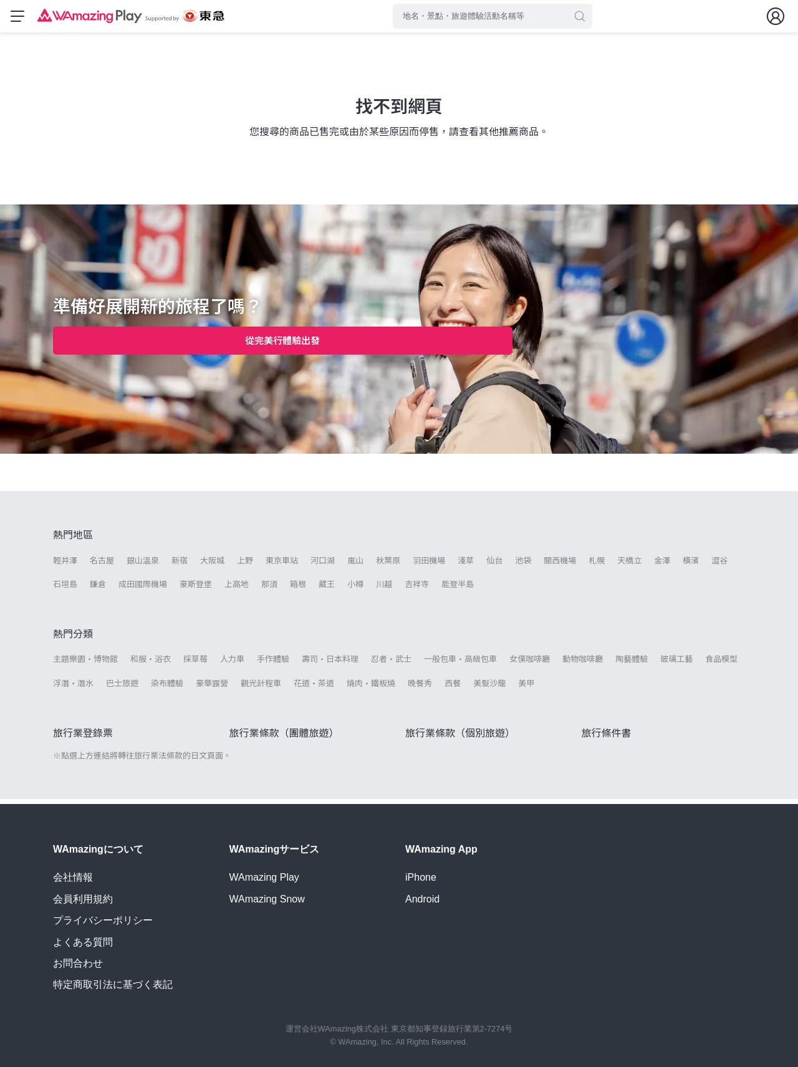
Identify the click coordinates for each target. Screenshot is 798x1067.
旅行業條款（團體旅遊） (284, 738)
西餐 (453, 688)
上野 (245, 565)
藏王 (327, 589)
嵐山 (355, 565)
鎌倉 (98, 589)
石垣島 (65, 589)
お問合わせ (78, 963)
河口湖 (322, 565)
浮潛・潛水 (73, 688)
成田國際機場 (142, 589)
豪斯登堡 (196, 589)
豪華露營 (212, 688)
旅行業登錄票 (83, 738)
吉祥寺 (417, 589)
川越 (384, 589)
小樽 (355, 589)
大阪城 (212, 565)
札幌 (597, 565)
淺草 (466, 565)
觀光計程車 (261, 688)
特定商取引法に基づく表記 (113, 985)
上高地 (236, 589)
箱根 (298, 589)
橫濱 (691, 565)
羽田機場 (429, 565)
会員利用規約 (83, 899)
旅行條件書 (607, 738)
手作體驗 (273, 664)
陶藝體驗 (631, 664)
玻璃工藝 (676, 664)
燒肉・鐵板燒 (371, 688)
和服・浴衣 (150, 664)
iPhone (420, 878)
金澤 (662, 565)
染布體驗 (167, 688)
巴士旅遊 (122, 688)
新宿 (179, 565)
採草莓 (195, 664)
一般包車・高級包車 (460, 664)
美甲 (526, 688)
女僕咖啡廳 (529, 664)
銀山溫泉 (143, 565)
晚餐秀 (420, 688)
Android (422, 899)
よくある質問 (83, 942)
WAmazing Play (264, 878)
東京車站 (282, 565)
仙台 (494, 565)
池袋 (523, 565)
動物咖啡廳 (582, 664)
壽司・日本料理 (330, 664)
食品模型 (721, 664)
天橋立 (629, 565)
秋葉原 (388, 565)
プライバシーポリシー (103, 920)
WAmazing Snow (267, 899)
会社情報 (73, 878)
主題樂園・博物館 (85, 664)
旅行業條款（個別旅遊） (460, 738)
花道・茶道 (314, 688)
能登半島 (457, 589)
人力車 (232, 664)
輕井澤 (65, 565)
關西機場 (560, 565)
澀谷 (719, 565)
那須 (269, 589)
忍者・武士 (391, 664)
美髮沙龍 (489, 688)
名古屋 (102, 565)
